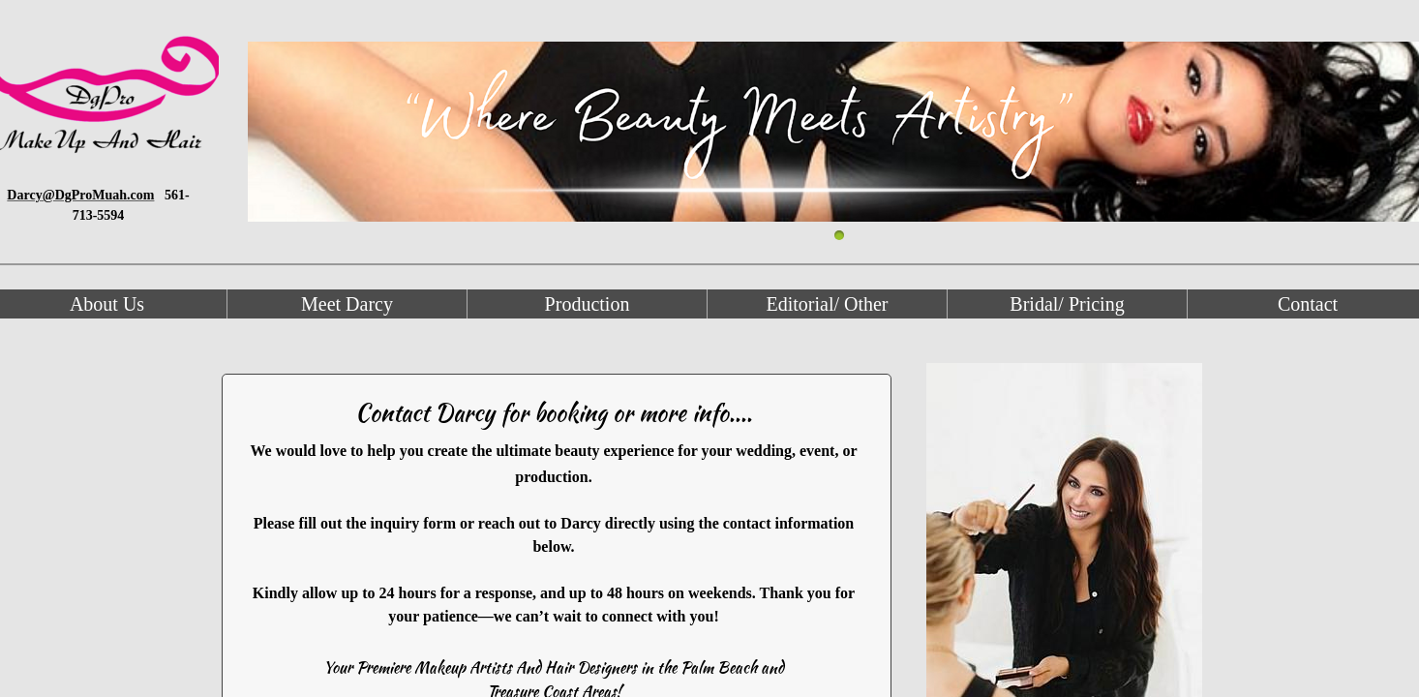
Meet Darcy (347, 304)
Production (587, 304)
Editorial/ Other (827, 304)
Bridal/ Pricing (1067, 304)
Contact (1308, 304)
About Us (107, 304)
